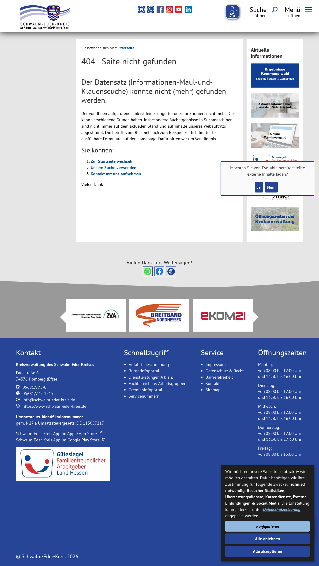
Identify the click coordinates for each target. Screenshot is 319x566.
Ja (259, 187)
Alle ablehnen (267, 538)
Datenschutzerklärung (281, 509)
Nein (271, 187)
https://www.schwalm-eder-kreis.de (54, 406)
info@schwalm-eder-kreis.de (49, 400)
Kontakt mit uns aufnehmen (116, 174)
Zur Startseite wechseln (112, 161)
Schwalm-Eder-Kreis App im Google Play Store (60, 440)
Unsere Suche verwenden (113, 167)
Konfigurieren (267, 526)
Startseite (126, 47)
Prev (60, 317)
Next (258, 317)
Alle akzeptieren (267, 551)
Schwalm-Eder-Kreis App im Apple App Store (59, 433)
